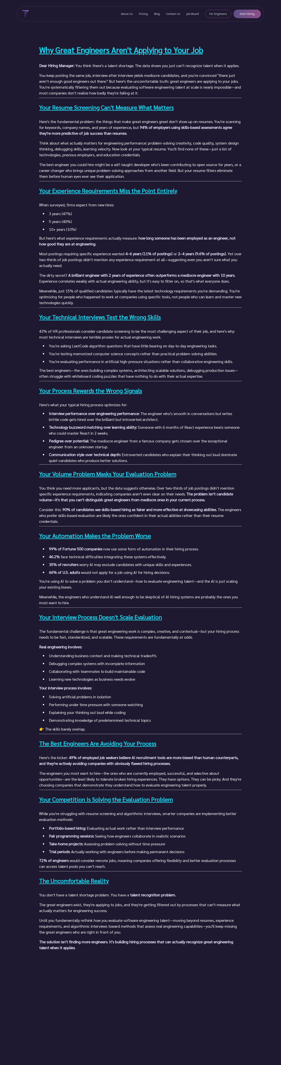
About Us (127, 14)
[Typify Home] (24, 14)
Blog (157, 14)
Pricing (143, 14)
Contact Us (173, 14)
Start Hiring (247, 14)
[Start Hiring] (247, 14)
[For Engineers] (218, 14)
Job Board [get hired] (192, 14)
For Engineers (218, 14)
